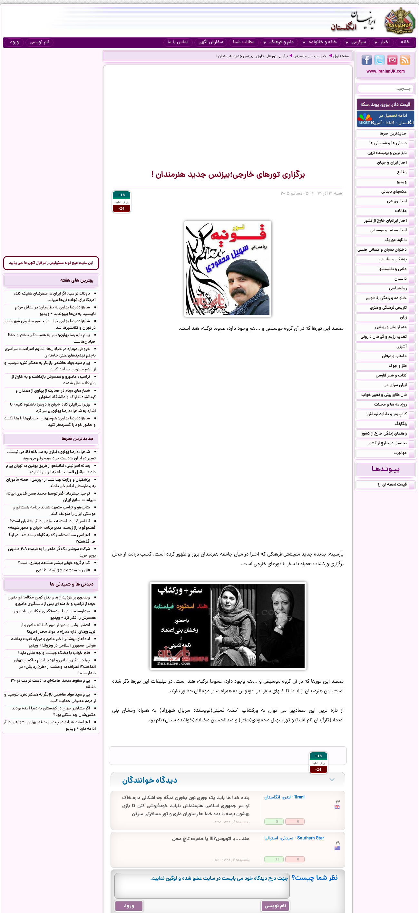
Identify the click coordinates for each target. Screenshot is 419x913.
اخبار (382, 42)
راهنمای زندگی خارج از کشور (388, 434)
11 (277, 859)
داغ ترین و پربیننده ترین (390, 153)
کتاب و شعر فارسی (395, 376)
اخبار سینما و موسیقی (310, 56)
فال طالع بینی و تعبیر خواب (387, 395)
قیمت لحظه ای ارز (396, 485)
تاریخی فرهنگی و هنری (392, 308)
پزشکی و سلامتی (396, 260)
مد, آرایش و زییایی (394, 327)
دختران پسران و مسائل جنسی (385, 250)
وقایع (405, 172)
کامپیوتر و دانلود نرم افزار (390, 414)
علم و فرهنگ (278, 42)
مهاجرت (404, 453)
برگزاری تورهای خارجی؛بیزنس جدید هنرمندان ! (252, 56)
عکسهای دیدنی (397, 192)
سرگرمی (355, 42)
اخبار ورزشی (400, 202)
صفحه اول (341, 56)
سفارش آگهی (211, 42)
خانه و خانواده (319, 42)
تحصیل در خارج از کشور (391, 443)
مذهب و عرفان (398, 356)
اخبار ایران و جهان (395, 163)
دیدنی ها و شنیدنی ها (391, 143)
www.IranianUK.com (385, 72)
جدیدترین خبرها (397, 134)
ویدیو (405, 182)
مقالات (404, 211)
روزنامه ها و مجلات (394, 405)
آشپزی (405, 347)
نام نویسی (39, 42)
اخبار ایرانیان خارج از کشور (389, 221)
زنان (407, 318)
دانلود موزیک (399, 240)
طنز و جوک (401, 366)
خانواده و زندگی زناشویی (390, 298)
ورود (14, 42)
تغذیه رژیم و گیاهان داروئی (387, 337)
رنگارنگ (404, 424)
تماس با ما (178, 42)
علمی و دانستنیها (396, 269)
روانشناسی (401, 289)
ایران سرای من (399, 385)
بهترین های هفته (76, 281)
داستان (404, 279)
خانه (405, 42)
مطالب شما (244, 42)
